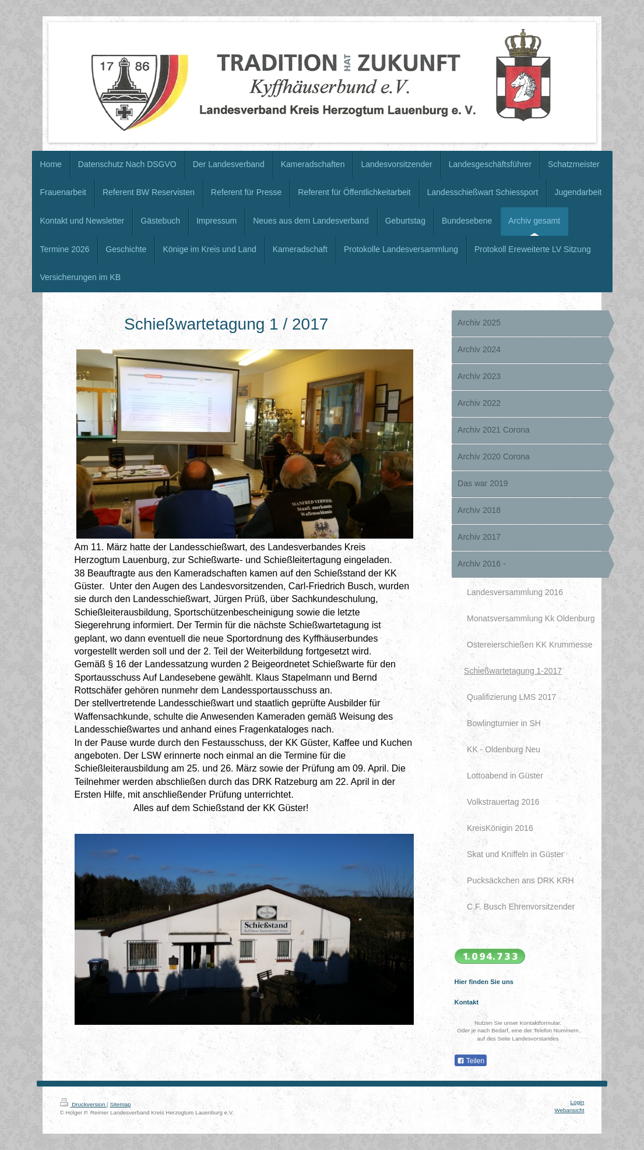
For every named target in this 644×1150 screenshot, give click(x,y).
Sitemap (120, 1104)
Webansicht (569, 1110)
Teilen (470, 1061)
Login (578, 1102)
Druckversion (83, 1104)
